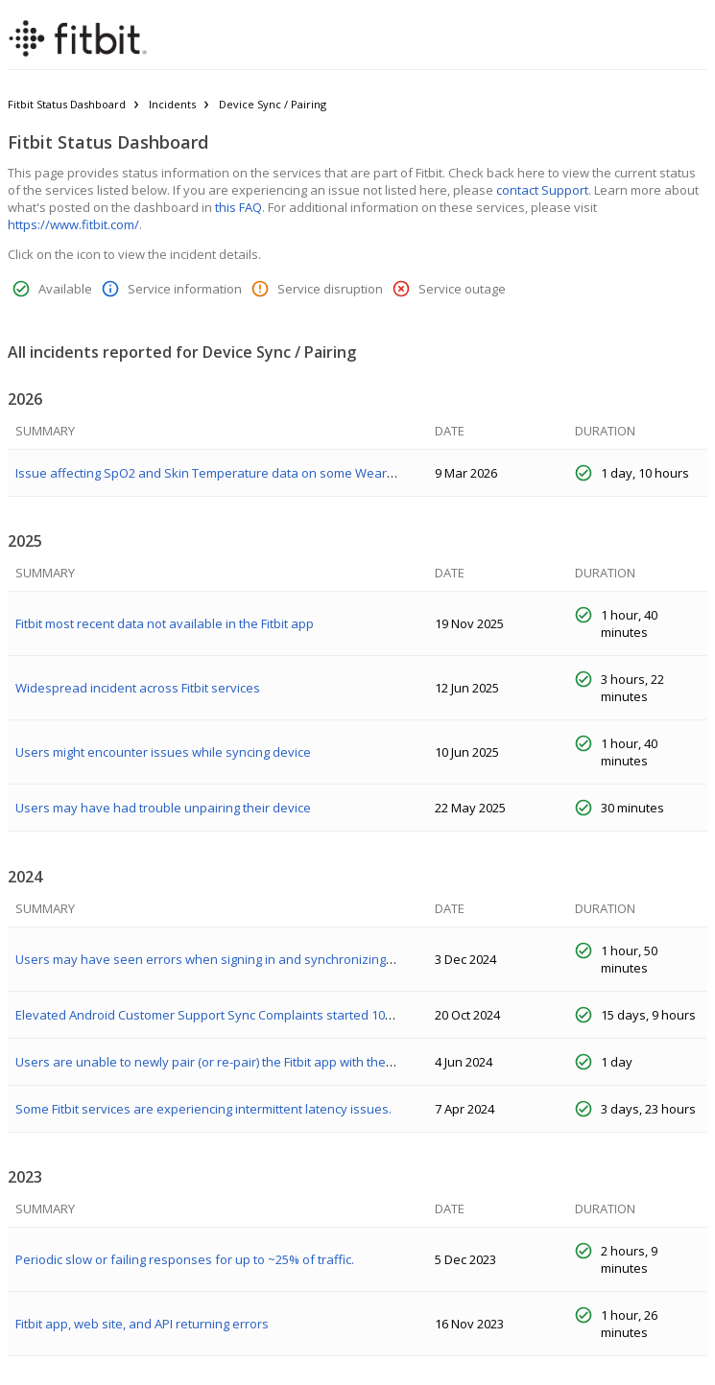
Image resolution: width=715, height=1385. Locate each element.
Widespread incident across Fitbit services (137, 687)
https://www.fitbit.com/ (73, 224)
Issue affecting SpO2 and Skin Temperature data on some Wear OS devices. (236, 472)
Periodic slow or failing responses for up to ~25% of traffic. (184, 1259)
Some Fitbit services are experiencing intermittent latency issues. (203, 1108)
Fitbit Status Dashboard (67, 104)
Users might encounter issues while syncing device (163, 752)
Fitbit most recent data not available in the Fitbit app (164, 623)
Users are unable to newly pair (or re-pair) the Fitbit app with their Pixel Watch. (240, 1061)
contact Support (542, 190)
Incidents (172, 104)
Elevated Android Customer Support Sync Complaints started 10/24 (209, 1014)
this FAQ (238, 207)
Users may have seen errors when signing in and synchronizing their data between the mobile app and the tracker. (350, 959)
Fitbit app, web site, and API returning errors (142, 1323)
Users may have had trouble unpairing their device (163, 807)
